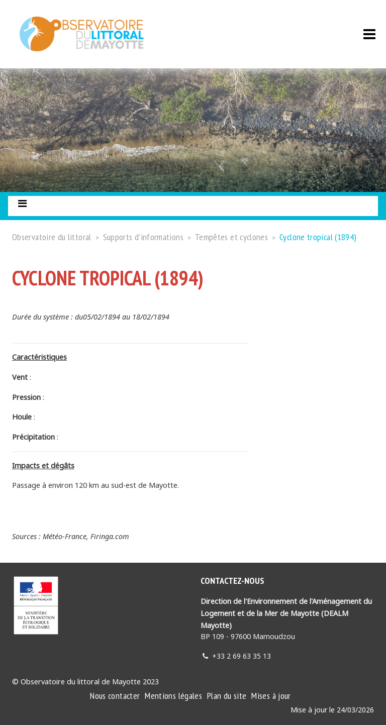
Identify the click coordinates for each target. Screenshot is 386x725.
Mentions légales (173, 695)
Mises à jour (271, 695)
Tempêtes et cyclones (231, 237)
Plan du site (226, 695)
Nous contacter (115, 695)
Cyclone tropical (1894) (317, 237)
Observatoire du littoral (51, 237)
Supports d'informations (143, 237)
